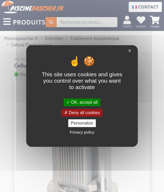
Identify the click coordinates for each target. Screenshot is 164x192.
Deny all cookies (82, 112)
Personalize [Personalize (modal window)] (82, 123)
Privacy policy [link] (82, 132)
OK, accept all (82, 102)
